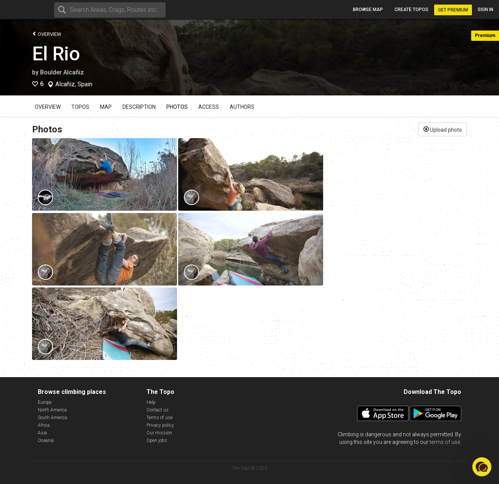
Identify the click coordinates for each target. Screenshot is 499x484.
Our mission (159, 433)
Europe (45, 402)
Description (139, 107)
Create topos (411, 9)
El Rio (56, 54)
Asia (42, 433)
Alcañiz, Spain (73, 84)
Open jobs (156, 440)
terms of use (445, 442)
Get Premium (453, 10)
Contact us (157, 410)
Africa (44, 425)
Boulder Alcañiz (62, 72)
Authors (242, 107)
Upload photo (442, 129)
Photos (177, 107)
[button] (481, 466)
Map (106, 107)
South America (52, 417)
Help (151, 402)
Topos (80, 107)
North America (52, 410)
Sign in (485, 9)
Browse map (368, 9)
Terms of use (159, 417)
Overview (46, 34)
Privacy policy (160, 425)
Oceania (46, 440)
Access (208, 107)
